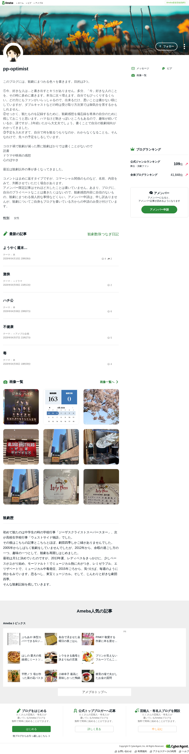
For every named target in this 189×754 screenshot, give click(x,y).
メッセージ (140, 68)
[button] (166, 46)
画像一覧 (139, 75)
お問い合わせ (123, 751)
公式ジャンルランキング (145, 161)
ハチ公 (8, 300)
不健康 (8, 327)
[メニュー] (184, 47)
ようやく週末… (15, 248)
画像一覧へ (109, 382)
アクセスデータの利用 (163, 751)
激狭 (6, 274)
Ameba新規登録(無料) (176, 2)
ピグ (167, 68)
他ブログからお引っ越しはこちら (30, 736)
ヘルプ (184, 751)
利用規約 (141, 751)
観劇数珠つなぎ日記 (103, 234)
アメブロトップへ (94, 692)
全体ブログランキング (143, 174)
